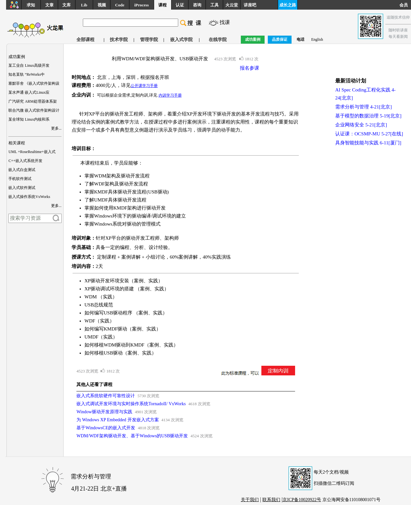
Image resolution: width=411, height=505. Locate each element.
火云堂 (231, 5)
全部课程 (85, 39)
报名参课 (249, 68)
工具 (214, 5)
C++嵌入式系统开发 (25, 160)
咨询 (197, 5)
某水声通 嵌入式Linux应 (28, 92)
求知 (31, 5)
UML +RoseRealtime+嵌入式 (31, 152)
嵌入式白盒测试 (21, 169)
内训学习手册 (170, 95)
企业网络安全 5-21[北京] (361, 124)
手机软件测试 (19, 178)
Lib (84, 5)
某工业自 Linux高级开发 (28, 65)
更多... (56, 128)
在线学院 (218, 39)
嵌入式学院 (181, 39)
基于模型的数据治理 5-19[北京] (368, 115)
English (317, 39)
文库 (66, 5)
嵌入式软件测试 (21, 187)
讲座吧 (250, 5)
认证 (180, 5)
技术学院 (119, 39)
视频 (102, 5)
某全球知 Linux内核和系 (28, 119)
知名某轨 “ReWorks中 (26, 74)
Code (119, 5)
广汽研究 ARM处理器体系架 (32, 101)
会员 (405, 5)
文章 (49, 5)
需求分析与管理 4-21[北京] (363, 106)
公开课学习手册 (144, 85)
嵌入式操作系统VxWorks (29, 196)
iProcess (141, 5)
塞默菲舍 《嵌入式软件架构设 (33, 83)
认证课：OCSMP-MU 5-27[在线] (369, 133)
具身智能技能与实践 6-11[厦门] (368, 142)
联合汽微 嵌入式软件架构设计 (33, 110)
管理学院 (149, 39)
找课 (225, 22)
